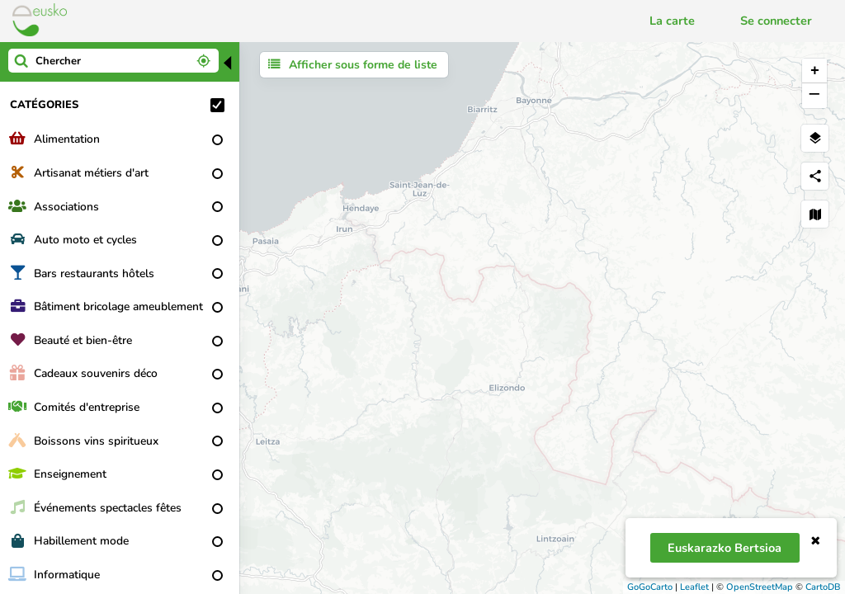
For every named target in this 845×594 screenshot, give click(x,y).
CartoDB (823, 587)
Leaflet (694, 587)
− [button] (814, 95)
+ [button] (814, 71)
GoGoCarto (650, 587)
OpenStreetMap (759, 587)
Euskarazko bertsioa (724, 548)
